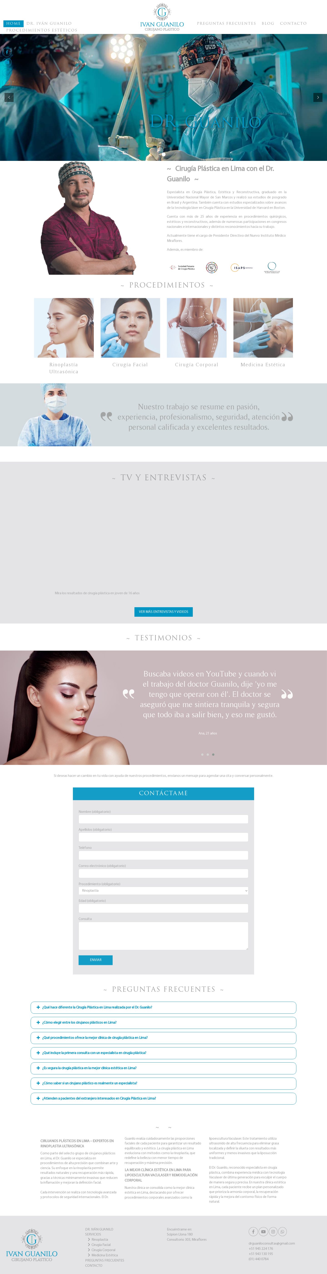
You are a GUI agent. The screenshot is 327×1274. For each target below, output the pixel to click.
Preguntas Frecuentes (226, 24)
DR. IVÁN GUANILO (99, 1229)
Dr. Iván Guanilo (49, 24)
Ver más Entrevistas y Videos (163, 612)
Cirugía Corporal (103, 1250)
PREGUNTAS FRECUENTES (104, 1260)
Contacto (293, 24)
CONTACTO (93, 1266)
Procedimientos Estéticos (41, 30)
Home (13, 24)
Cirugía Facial (101, 1245)
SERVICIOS (93, 1234)
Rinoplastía (100, 1240)
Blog (268, 24)
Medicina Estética (105, 1255)
